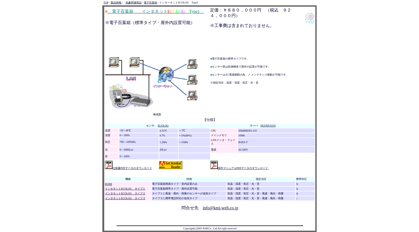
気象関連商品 (134, 2)
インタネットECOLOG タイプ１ (125, 188)
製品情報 (116, 2)
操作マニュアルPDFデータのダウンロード (239, 168)
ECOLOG (163, 125)
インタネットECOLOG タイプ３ (125, 198)
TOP (105, 2)
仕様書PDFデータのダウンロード (128, 168)
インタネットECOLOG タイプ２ (125, 193)
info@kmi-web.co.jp (220, 208)
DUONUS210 (268, 125)
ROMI (108, 184)
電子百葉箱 (150, 2)
